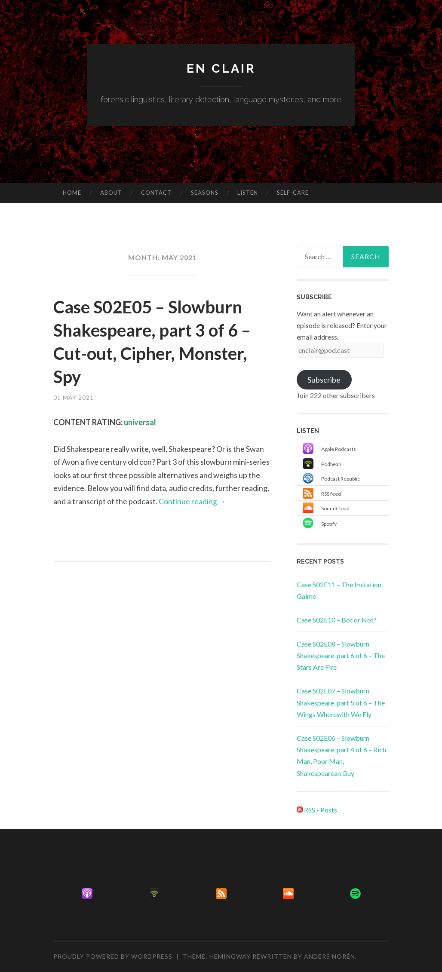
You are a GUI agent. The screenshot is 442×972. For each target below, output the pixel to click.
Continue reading (192, 501)
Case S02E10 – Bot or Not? (337, 620)
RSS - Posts (317, 810)
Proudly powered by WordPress (112, 956)
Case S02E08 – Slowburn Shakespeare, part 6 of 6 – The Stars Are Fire (341, 655)
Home (72, 192)
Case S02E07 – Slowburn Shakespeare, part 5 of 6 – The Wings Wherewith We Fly (341, 702)
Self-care (293, 192)
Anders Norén (329, 956)
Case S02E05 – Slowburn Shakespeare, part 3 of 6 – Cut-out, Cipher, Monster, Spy (159, 340)
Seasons (204, 192)
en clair (221, 68)
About (111, 192)
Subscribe (324, 379)
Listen (247, 192)
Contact (156, 192)
